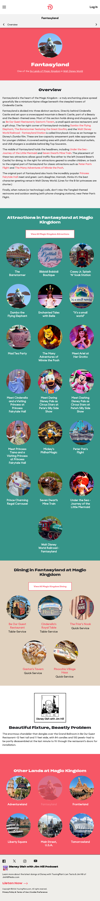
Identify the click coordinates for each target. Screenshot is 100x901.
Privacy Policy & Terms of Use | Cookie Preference (24, 892)
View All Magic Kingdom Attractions (50, 234)
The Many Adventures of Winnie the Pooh (39, 167)
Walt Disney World (73, 71)
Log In (94, 7)
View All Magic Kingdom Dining (50, 586)
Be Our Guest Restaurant (20, 121)
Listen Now (16, 883)
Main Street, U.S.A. (49, 843)
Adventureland (17, 804)
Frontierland (80, 804)
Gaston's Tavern (44, 121)
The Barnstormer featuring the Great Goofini (40, 129)
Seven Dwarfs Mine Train (57, 153)
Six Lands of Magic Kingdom (45, 71)
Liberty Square (17, 842)
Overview (12, 24)
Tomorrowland (80, 842)
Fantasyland (49, 804)
